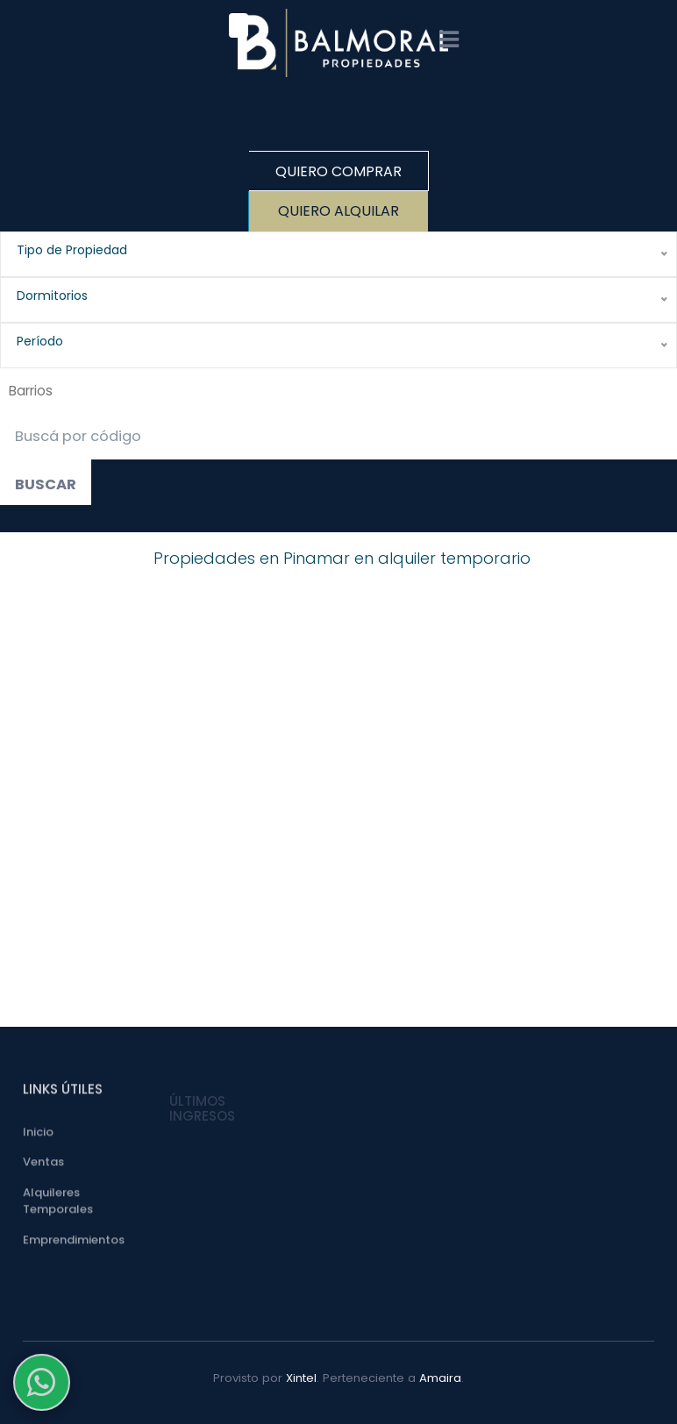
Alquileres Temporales (58, 1204)
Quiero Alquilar (338, 211)
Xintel (301, 1378)
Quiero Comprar (338, 171)
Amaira (440, 1378)
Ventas (43, 1165)
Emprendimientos (74, 1243)
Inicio (38, 1135)
